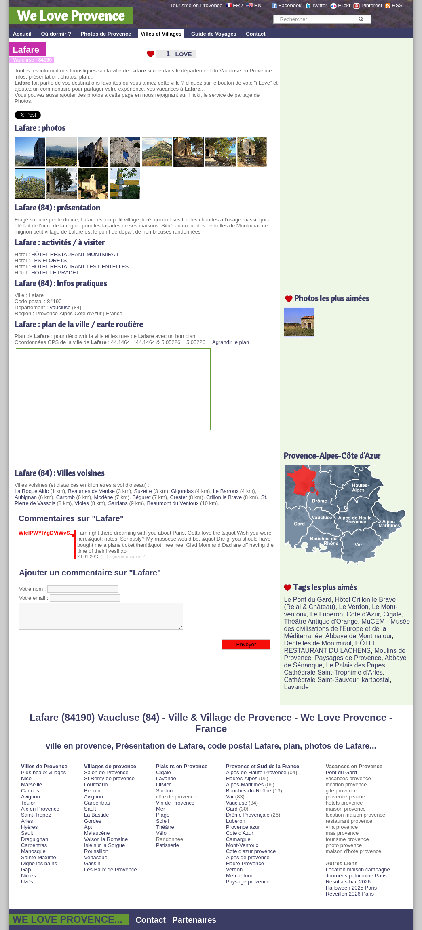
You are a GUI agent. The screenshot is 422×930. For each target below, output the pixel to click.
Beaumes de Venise (91, 491)
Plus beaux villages (43, 772)
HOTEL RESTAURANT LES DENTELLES (80, 266)
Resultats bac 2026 (348, 882)
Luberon (235, 821)
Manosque (33, 851)
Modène (103, 497)
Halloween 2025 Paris (351, 888)
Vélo (161, 833)
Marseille (31, 784)
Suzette (143, 491)
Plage (162, 815)
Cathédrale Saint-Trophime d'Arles (333, 672)
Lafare (26, 50)
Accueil (22, 34)
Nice (26, 778)
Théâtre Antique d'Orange (321, 621)
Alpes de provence (248, 857)
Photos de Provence (105, 34)
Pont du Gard (341, 772)
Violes (82, 503)
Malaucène (97, 833)
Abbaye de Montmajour (358, 636)
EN (258, 5)
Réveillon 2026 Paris (350, 894)
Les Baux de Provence (110, 869)
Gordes (92, 821)
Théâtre (165, 827)
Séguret (141, 497)
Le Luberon (326, 614)
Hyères (29, 827)
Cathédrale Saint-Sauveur (321, 679)
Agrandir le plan (230, 342)
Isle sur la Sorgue (104, 845)
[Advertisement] (109, 446)
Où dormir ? (56, 34)
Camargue (238, 839)
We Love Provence (70, 15)
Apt (88, 827)
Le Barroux (226, 491)
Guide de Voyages (213, 34)
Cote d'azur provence (251, 851)
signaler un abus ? (127, 556)
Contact (255, 34)
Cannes (30, 791)
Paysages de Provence (348, 657)
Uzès (27, 882)
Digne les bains (39, 863)
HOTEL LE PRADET (55, 273)
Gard (232, 809)
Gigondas (182, 491)
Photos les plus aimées (331, 298)
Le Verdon (354, 606)
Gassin (92, 863)
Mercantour (239, 876)
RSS (397, 5)
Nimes (28, 876)
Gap (26, 869)
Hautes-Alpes (241, 778)
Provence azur (243, 827)
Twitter (319, 5)
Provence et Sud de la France (262, 766)
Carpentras (34, 845)
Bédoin (92, 791)
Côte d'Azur (363, 614)
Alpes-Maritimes (245, 784)
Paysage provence (248, 882)
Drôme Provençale (248, 815)
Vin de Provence (175, 803)
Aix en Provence (40, 809)
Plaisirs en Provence (181, 766)
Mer (160, 809)
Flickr (344, 5)
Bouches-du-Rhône (248, 791)
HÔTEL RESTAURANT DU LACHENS (330, 647)
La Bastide (96, 815)
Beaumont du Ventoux (173, 503)
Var (230, 797)
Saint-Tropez (36, 815)
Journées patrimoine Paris (356, 876)
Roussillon (96, 851)
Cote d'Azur (239, 833)
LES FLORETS (49, 260)
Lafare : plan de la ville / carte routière (79, 324)
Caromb (65, 497)
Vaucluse (60, 307)
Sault (27, 833)
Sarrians (117, 503)
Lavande (296, 687)
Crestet (178, 497)
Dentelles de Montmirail (317, 643)
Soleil (162, 821)
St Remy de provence (109, 778)
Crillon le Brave (224, 497)
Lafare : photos (40, 128)
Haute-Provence (245, 863)
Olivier (163, 784)
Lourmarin (96, 784)
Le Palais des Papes (355, 665)
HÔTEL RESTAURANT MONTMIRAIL (75, 254)
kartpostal (376, 679)
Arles (27, 821)
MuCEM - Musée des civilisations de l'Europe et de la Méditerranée (347, 628)
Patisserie (167, 845)
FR (236, 5)
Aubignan (26, 497)
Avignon (30, 797)
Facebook (290, 5)
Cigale (392, 614)
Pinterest (371, 5)
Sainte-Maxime (38, 857)
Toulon (28, 803)
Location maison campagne (358, 869)
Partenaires (195, 919)
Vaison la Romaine (106, 839)
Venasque (96, 857)
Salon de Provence (106, 772)
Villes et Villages (161, 34)
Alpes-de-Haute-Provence (256, 772)
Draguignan (34, 839)
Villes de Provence (44, 766)
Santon (164, 791)
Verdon (234, 869)
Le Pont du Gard (307, 599)
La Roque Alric (32, 491)
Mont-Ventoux (242, 845)
